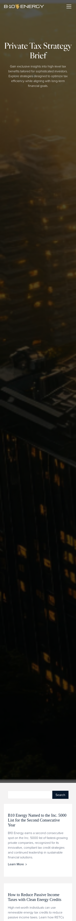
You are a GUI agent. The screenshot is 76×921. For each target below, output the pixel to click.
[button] (68, 6)
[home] (26, 6)
